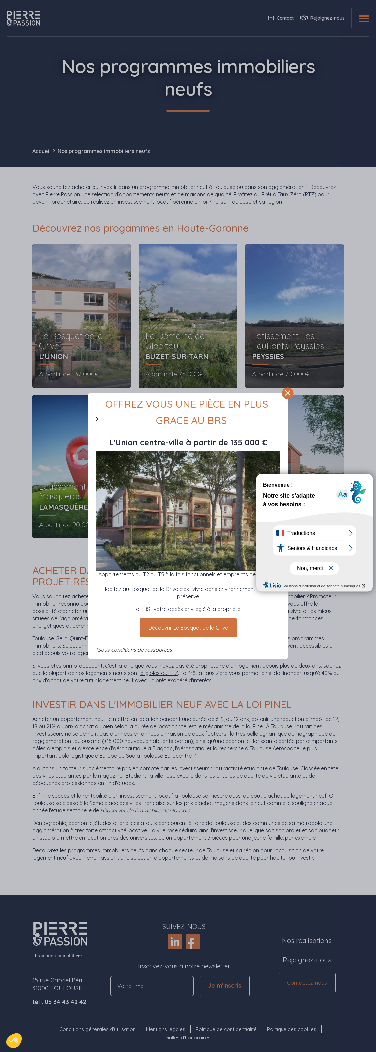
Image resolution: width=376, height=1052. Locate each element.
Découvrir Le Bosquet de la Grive (188, 627)
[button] (14, 1041)
